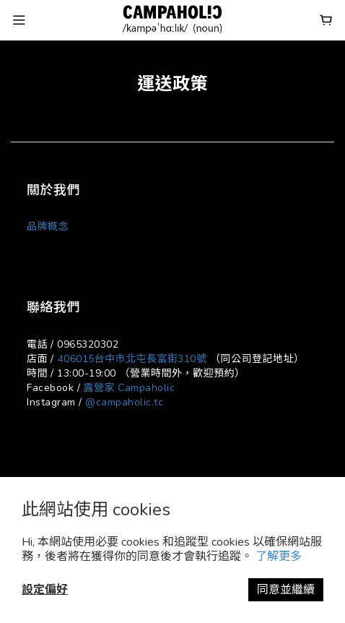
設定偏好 (45, 590)
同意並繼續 (286, 590)
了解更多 (279, 556)
